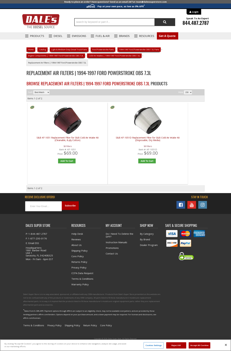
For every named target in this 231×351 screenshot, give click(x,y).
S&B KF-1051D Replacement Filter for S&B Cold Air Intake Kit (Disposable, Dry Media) (94, 140)
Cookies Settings (153, 345)
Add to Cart (50, 161)
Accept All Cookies (199, 345)
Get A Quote (167, 36)
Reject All (176, 345)
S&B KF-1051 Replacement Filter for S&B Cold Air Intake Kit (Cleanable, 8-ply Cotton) (49, 140)
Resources (146, 36)
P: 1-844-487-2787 (36, 237)
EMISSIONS (79, 36)
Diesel (58, 36)
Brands (124, 36)
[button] (124, 22)
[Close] (225, 344)
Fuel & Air (103, 36)
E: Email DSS (32, 247)
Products (37, 36)
